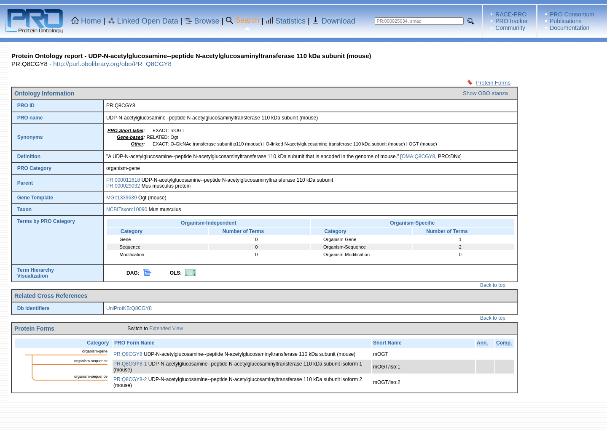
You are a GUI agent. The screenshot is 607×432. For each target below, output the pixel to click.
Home (91, 21)
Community (510, 27)
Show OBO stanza (485, 93)
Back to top (492, 285)
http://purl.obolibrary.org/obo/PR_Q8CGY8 (112, 63)
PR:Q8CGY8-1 (130, 364)
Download (338, 21)
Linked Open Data (147, 21)
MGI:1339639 (121, 198)
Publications (566, 21)
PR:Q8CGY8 (127, 354)
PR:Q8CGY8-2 (130, 379)
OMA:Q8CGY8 (418, 156)
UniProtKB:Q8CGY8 (129, 308)
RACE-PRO (510, 14)
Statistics (290, 21)
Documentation (569, 27)
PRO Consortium (572, 14)
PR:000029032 (123, 186)
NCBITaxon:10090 (126, 209)
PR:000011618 (123, 180)
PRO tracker (511, 21)
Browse (207, 21)
